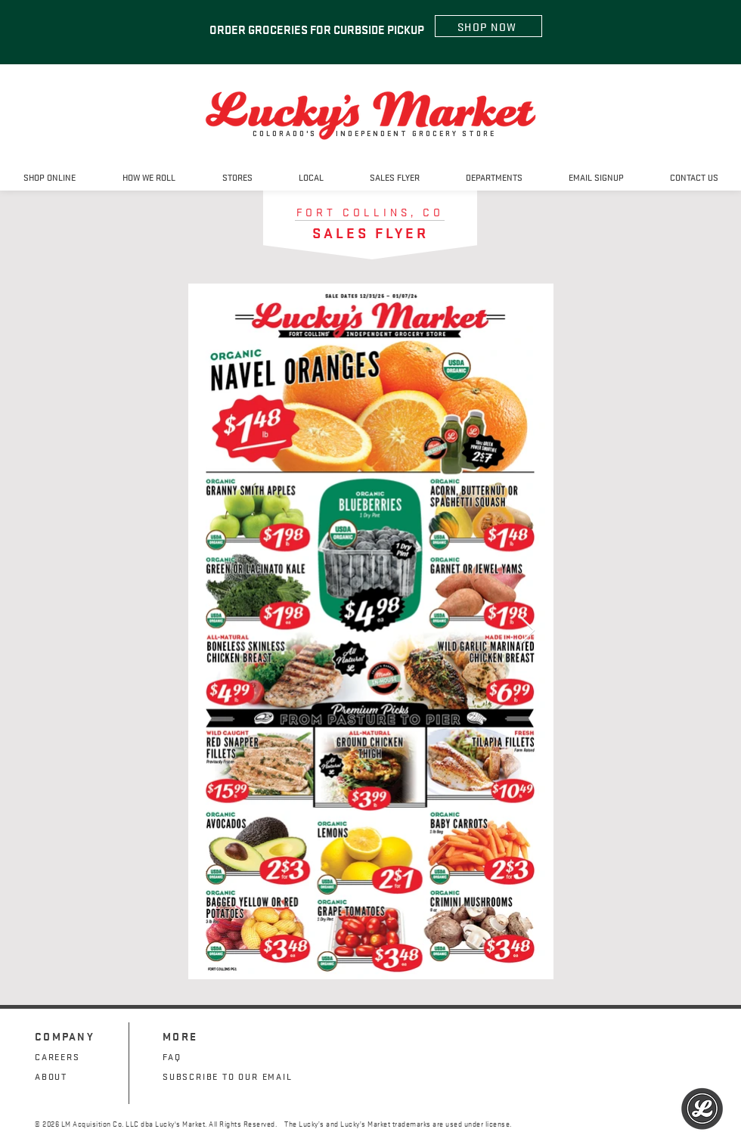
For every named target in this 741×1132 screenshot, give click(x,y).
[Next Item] (527, 631)
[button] (237, 177)
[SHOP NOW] (488, 26)
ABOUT (51, 1075)
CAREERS (57, 1056)
